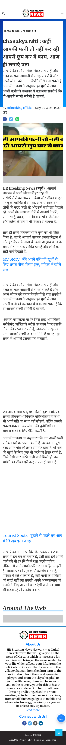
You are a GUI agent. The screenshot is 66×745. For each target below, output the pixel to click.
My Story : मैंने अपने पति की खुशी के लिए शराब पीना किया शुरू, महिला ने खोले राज (32, 264)
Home (7, 31)
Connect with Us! (33, 716)
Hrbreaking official (20, 107)
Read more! (32, 710)
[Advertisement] (33, 376)
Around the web (24, 608)
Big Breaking (24, 31)
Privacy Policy (26, 739)
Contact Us (39, 739)
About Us (33, 644)
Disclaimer (51, 739)
